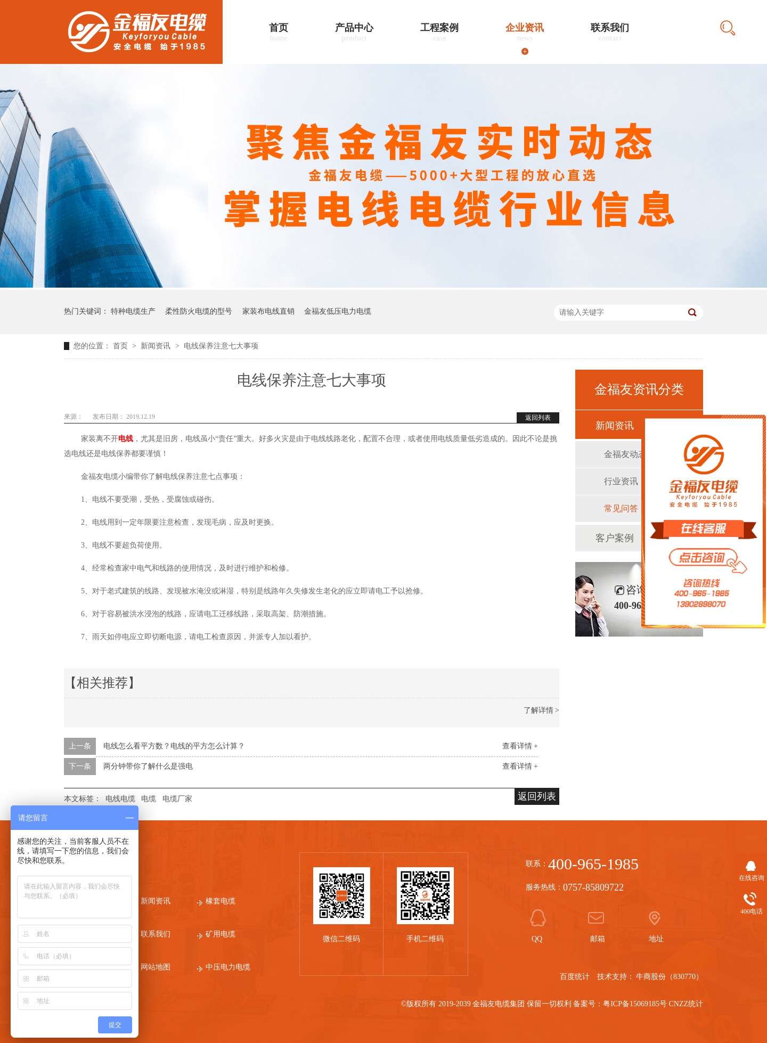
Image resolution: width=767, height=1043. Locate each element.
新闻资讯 (157, 346)
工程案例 (439, 32)
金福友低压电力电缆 (337, 311)
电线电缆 (120, 799)
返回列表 (538, 417)
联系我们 (610, 32)
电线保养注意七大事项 (221, 346)
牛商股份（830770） (669, 977)
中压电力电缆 (228, 967)
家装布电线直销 (268, 311)
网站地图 (155, 967)
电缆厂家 (177, 799)
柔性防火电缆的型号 (198, 311)
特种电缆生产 (133, 311)
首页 (278, 32)
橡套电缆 (220, 901)
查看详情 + (520, 746)
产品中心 (354, 32)
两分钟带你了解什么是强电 (148, 766)
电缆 (148, 799)
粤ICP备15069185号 (635, 1004)
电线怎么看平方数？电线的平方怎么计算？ (174, 746)
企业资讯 (524, 32)
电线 (125, 439)
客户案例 (614, 538)
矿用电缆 (220, 934)
